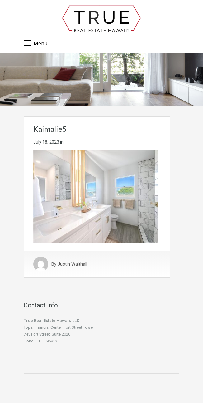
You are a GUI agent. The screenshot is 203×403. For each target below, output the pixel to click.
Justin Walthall (72, 264)
